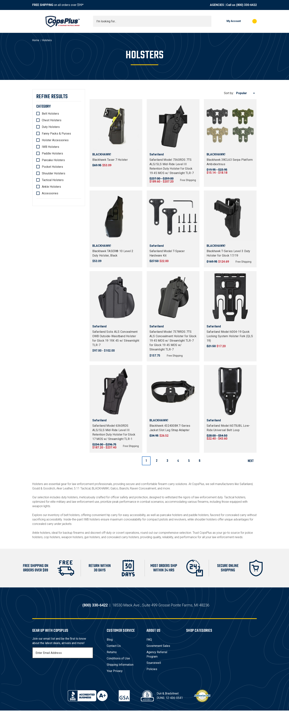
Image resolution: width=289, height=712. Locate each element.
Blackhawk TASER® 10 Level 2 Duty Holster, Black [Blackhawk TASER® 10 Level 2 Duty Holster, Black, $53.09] (112, 253)
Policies (152, 670)
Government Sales (158, 647)
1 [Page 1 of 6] (146, 461)
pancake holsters (171, 515)
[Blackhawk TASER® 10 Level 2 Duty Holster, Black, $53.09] (115, 216)
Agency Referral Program (157, 656)
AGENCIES (217, 5)
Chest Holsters (51, 120)
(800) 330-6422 (246, 5)
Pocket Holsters (52, 166)
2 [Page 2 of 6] (156, 461)
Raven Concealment (143, 488)
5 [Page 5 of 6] (189, 461)
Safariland (246, 484)
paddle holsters (199, 515)
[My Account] (228, 21)
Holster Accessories (55, 140)
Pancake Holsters (53, 160)
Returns (112, 653)
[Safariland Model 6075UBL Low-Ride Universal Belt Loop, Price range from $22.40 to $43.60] (230, 391)
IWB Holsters (50, 147)
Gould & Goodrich (43, 488)
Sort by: (229, 93)
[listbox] (246, 93)
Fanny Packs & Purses (56, 133)
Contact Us (114, 647)
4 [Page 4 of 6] (178, 461)
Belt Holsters (50, 113)
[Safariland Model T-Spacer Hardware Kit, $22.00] (173, 216)
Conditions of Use (118, 660)
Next (252, 461)
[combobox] (152, 21)
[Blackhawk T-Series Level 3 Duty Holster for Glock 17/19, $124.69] (230, 216)
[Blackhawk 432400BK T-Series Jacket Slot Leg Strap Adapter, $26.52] (173, 391)
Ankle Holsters (51, 186)
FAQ (149, 641)
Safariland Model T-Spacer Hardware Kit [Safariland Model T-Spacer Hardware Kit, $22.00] (167, 253)
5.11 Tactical (82, 488)
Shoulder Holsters (53, 173)
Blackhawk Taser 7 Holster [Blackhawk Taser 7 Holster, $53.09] (110, 159)
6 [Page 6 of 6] (199, 461)
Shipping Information (120, 666)
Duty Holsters (51, 127)
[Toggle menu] (35, 21)
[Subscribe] (89, 654)
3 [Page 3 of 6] (167, 461)
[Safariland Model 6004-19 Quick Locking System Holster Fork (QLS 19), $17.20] (230, 297)
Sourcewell (154, 664)
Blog (110, 641)
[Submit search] (207, 21)
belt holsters (72, 515)
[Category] (58, 106)
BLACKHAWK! (100, 488)
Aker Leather (64, 488)
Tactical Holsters (53, 180)
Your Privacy (115, 672)
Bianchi (124, 488)
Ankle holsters (41, 532)
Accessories (50, 193)
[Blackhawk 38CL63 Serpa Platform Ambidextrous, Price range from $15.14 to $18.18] (230, 125)
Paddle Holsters (52, 153)
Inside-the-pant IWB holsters (81, 519)
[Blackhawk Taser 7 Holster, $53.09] (115, 125)
